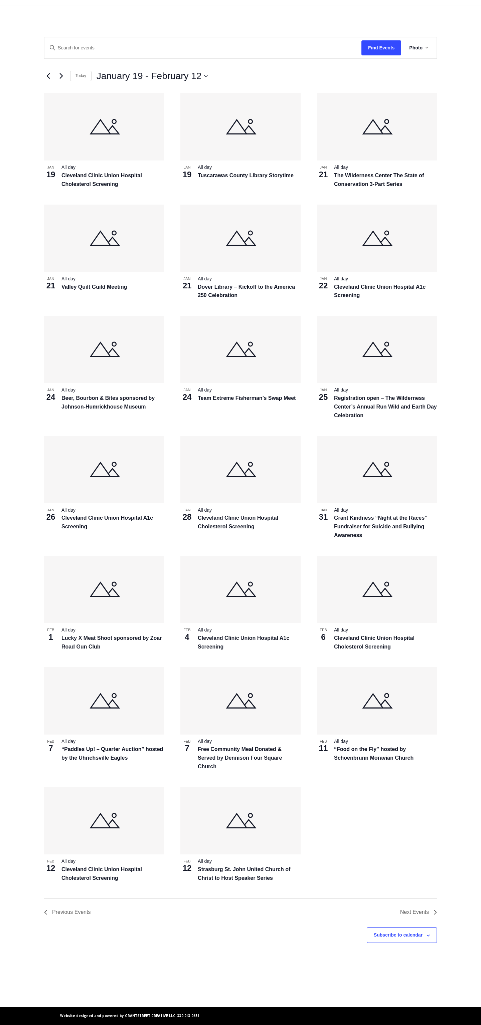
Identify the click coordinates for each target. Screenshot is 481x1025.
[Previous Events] (48, 76)
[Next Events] (61, 76)
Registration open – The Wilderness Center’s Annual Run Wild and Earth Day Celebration (385, 406)
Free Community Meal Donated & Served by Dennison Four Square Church (240, 757)
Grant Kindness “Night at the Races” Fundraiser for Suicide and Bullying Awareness (380, 526)
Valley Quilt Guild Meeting (94, 287)
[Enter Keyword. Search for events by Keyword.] (202, 47)
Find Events (381, 47)
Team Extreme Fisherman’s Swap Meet (247, 398)
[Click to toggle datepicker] (152, 76)
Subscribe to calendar (398, 935)
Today (80, 75)
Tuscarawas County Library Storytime (246, 175)
